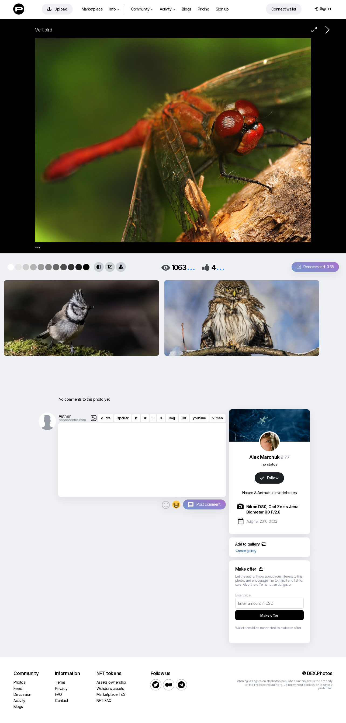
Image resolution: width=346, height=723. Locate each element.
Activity (167, 9)
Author (65, 416)
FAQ (58, 694)
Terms (60, 682)
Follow (269, 478)
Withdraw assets (110, 688)
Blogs (186, 9)
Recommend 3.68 (315, 266)
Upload (57, 9)
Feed (17, 688)
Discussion (22, 694)
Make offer (269, 615)
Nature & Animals (256, 492)
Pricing (203, 9)
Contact (61, 700)
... (191, 267)
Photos (19, 682)
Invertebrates (285, 492)
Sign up (222, 9)
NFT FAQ (104, 700)
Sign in (322, 8)
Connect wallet (283, 9)
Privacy (61, 688)
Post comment (208, 504)
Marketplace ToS (111, 694)
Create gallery (246, 551)
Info (114, 9)
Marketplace (92, 9)
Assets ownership (111, 682)
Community (142, 9)
